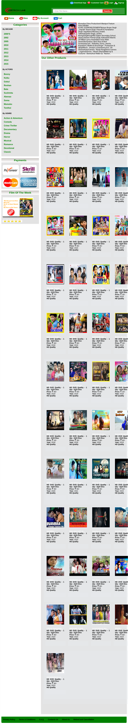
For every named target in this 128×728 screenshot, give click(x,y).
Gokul (7, 82)
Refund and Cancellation (84, 720)
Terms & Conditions (27, 720)
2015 (6, 64)
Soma (6, 100)
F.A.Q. (41, 720)
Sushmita (8, 93)
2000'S (7, 34)
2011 (6, 49)
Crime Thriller (10, 126)
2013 (6, 56)
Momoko (8, 104)
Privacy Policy (9, 720)
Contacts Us (53, 720)
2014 (6, 60)
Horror (7, 137)
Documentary (10, 129)
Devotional (9, 148)
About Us (66, 720)
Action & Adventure (13, 118)
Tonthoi (7, 108)
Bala (6, 89)
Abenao (7, 97)
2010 (6, 45)
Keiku (6, 78)
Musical (7, 141)
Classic (7, 152)
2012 (6, 53)
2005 (6, 41)
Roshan (7, 85)
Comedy (8, 122)
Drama (7, 133)
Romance (8, 144)
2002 (6, 38)
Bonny (7, 74)
